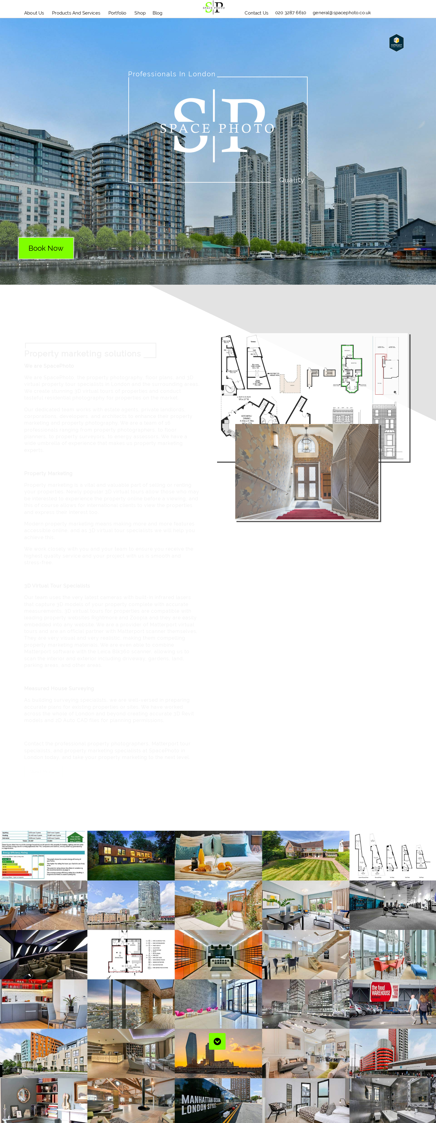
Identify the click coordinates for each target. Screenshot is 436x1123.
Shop (140, 13)
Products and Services (76, 13)
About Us (34, 13)
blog (158, 13)
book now (46, 248)
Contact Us (256, 13)
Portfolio (117, 13)
